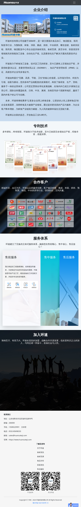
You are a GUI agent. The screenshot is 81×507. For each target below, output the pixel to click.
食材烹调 (40, 456)
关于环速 (40, 448)
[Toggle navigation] (74, 3)
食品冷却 (40, 461)
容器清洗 (40, 465)
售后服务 (40, 469)
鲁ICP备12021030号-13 (40, 503)
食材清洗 (40, 452)
